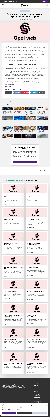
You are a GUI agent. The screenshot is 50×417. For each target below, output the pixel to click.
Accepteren (9, 413)
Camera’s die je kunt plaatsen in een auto (35, 195)
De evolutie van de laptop (34, 339)
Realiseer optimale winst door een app (13, 195)
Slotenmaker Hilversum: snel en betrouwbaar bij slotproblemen (18, 140)
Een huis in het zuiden (10, 219)
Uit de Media (36, 385)
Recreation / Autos (25, 10)
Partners (35, 386)
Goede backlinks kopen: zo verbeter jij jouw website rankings (37, 398)
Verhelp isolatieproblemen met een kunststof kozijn (13, 316)
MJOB (27, 67)
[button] (46, 405)
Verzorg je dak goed (32, 267)
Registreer (36, 391)
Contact (35, 392)
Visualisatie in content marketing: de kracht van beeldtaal (41, 131)
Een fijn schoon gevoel (33, 219)
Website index (36, 394)
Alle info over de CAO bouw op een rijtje (13, 268)
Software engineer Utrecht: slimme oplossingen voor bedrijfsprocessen (7, 140)
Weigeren (24, 413)
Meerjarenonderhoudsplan (11, 58)
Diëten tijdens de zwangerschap (12, 291)
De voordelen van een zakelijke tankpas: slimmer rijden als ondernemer (42, 112)
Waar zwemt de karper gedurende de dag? (13, 364)
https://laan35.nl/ (9, 86)
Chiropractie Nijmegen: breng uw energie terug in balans (7, 122)
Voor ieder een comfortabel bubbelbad (11, 244)
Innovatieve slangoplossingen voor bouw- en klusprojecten (18, 122)
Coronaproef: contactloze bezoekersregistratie (34, 244)
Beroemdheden (37, 383)
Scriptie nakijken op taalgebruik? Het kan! (36, 364)
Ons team (35, 389)
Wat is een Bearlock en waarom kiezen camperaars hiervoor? (7, 112)
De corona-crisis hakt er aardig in (36, 291)
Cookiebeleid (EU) (37, 395)
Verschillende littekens (10, 339)
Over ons (35, 388)
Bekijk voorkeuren (39, 413)
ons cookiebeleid (16, 409)
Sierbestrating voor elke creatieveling (33, 316)
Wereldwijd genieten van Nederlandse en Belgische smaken (42, 140)
